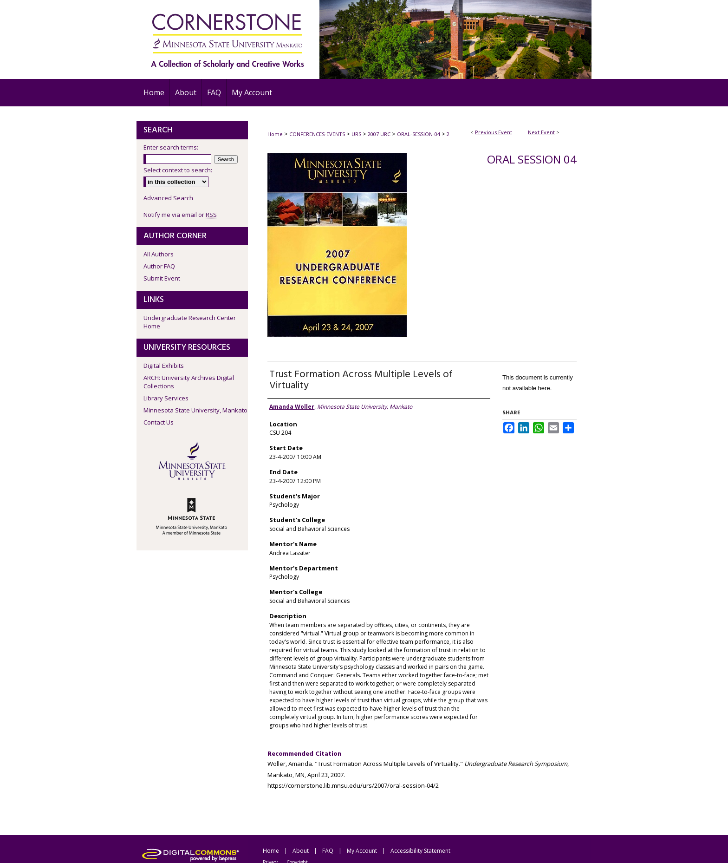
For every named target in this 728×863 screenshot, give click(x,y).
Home (275, 134)
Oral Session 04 (532, 159)
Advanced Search (168, 198)
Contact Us (158, 422)
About (300, 851)
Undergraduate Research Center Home (189, 322)
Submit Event (161, 278)
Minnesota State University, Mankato (195, 410)
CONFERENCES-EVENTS (317, 134)
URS (357, 134)
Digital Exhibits (163, 365)
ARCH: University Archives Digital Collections (188, 381)
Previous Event (493, 132)
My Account (362, 851)
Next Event (541, 132)
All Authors (158, 254)
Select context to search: (177, 170)
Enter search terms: (170, 147)
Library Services (165, 398)
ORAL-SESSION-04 (419, 134)
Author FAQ (159, 266)
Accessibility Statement (420, 851)
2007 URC (380, 134)
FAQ (327, 851)
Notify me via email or (180, 214)
